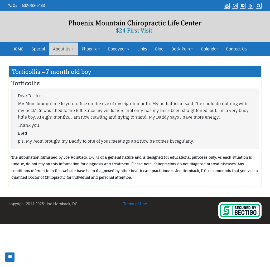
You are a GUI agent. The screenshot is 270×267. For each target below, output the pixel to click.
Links (142, 49)
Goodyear (117, 49)
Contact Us (236, 49)
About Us (61, 49)
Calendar (209, 49)
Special (38, 49)
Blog (159, 49)
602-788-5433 (33, 5)
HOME (17, 49)
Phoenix (89, 49)
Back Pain (180, 49)
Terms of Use (135, 204)
